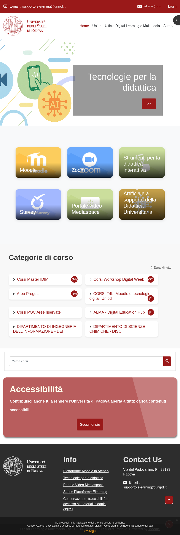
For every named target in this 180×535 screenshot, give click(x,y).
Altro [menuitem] (166, 26)
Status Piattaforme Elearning (85, 492)
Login (172, 6)
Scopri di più (90, 424)
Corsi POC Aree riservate (39, 312)
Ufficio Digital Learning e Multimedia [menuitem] (132, 26)
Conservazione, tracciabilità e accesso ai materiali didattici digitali (65, 525)
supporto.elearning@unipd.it (43, 6)
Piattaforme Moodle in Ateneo (86, 471)
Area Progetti (28, 294)
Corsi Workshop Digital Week (119, 279)
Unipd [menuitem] (96, 26)
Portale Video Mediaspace (83, 485)
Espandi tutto (162, 267)
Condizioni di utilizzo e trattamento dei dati (128, 525)
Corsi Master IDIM (32, 279)
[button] (149, 6)
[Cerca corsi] (86, 361)
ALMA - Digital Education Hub (119, 312)
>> (149, 103)
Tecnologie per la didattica (83, 478)
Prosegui (90, 531)
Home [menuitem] (84, 26)
